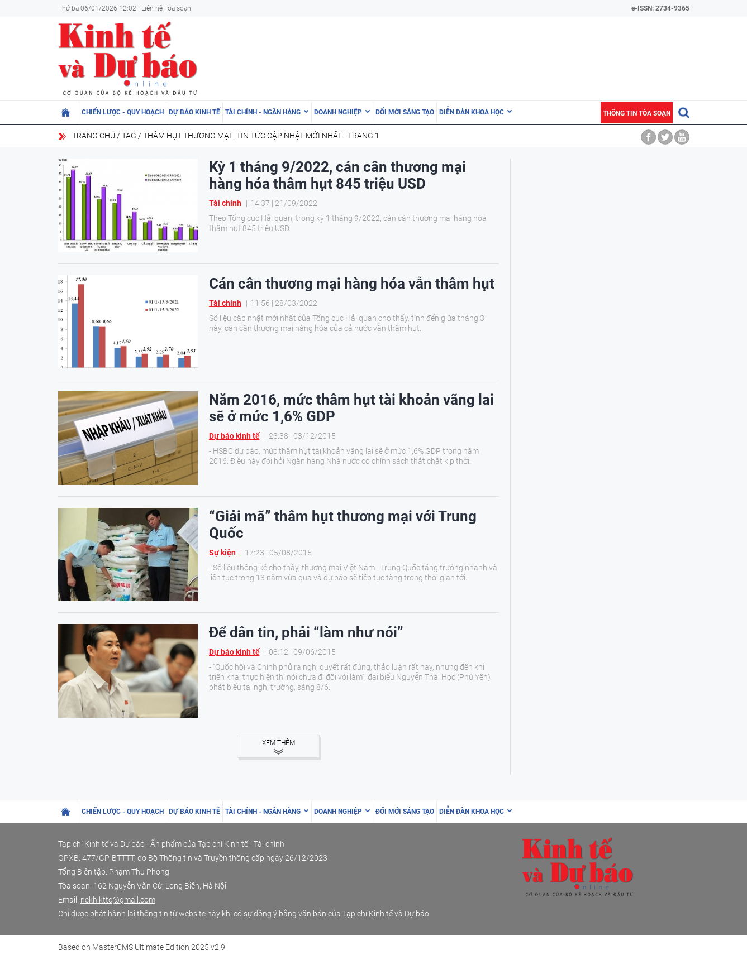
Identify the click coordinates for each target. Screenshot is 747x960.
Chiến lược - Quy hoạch (123, 112)
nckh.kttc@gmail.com (117, 899)
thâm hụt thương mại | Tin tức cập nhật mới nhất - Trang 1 (261, 135)
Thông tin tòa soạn (636, 113)
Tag (129, 135)
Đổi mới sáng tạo (404, 112)
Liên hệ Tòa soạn (166, 8)
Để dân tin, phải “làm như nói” (306, 632)
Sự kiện (222, 552)
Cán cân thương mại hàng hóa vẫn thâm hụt (351, 283)
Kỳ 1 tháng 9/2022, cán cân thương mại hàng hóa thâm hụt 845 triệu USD (337, 175)
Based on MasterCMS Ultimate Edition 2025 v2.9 (141, 947)
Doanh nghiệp (338, 112)
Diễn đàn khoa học (471, 112)
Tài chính (225, 203)
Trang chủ (93, 135)
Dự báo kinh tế (194, 112)
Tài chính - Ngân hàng (263, 112)
